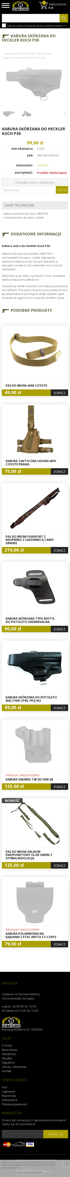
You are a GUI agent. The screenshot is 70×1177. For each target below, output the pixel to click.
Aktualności (9, 1054)
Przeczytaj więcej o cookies (30, 1172)
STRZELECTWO (27, 53)
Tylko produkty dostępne (18, 25)
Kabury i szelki (44, 53)
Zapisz (62, 190)
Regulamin (8, 1062)
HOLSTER (43, 165)
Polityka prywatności (14, 1104)
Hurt (4, 1087)
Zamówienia (9, 1100)
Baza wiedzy (9, 1050)
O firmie (7, 1045)
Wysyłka (7, 1058)
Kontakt (6, 1071)
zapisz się (55, 1134)
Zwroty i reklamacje (14, 1067)
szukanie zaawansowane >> (50, 25)
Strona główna (11, 53)
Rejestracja (9, 1095)
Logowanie (8, 1091)
